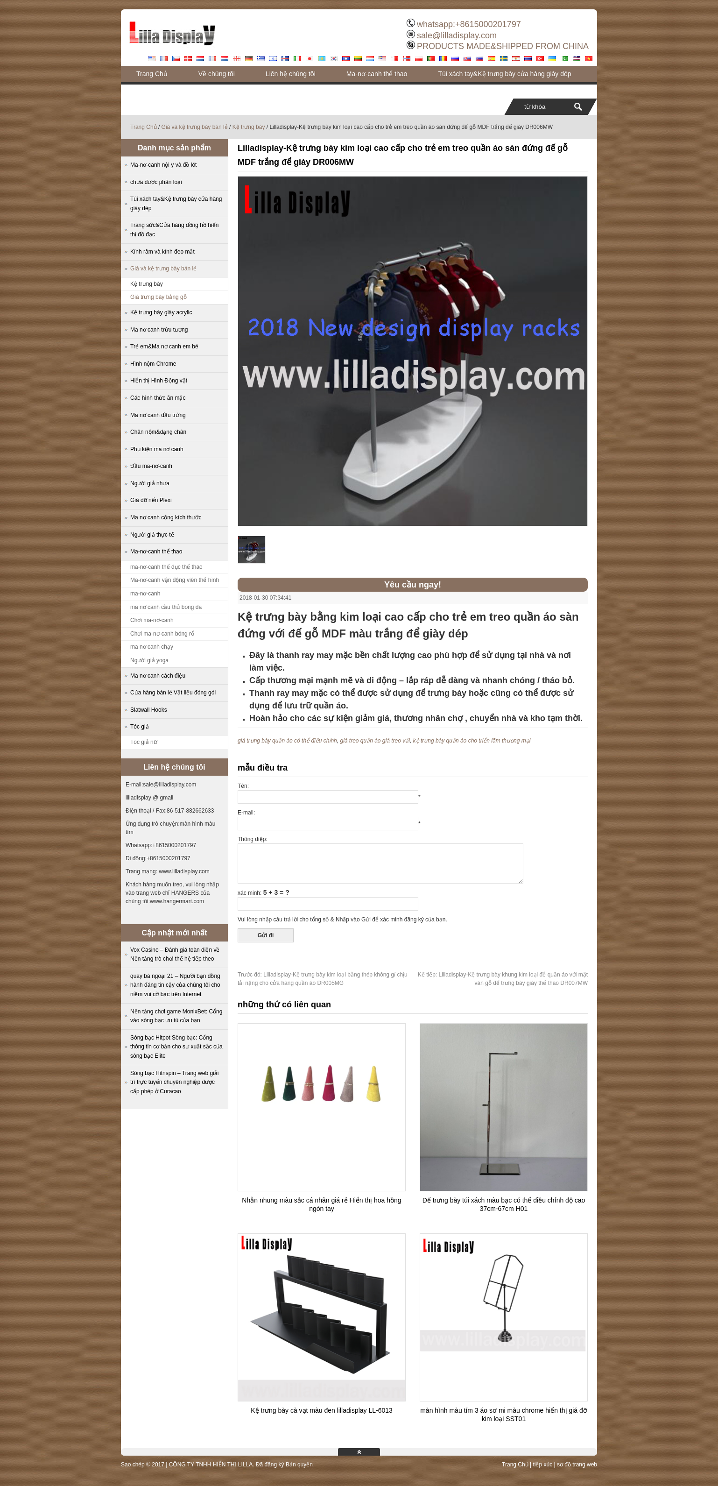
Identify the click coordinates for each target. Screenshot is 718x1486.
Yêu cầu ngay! (412, 584)
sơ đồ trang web (577, 1464)
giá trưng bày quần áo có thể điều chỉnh (287, 740)
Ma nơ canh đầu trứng (158, 415)
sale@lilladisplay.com (457, 35)
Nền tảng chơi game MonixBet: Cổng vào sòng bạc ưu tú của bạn (176, 1016)
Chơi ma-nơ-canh (152, 620)
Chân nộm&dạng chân (158, 432)
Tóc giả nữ (143, 742)
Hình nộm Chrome (153, 364)
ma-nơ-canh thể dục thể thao (166, 567)
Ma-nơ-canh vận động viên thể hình (174, 580)
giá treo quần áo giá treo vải (374, 740)
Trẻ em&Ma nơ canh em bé (164, 346)
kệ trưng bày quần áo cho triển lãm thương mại (472, 740)
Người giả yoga (149, 660)
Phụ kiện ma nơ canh (156, 449)
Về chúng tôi (216, 74)
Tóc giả (139, 726)
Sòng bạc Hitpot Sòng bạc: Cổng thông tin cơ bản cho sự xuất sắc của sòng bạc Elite (176, 1046)
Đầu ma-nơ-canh (151, 466)
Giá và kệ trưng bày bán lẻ (195, 127)
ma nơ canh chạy (151, 647)
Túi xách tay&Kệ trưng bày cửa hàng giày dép (504, 74)
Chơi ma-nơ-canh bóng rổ (162, 633)
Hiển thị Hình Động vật (158, 380)
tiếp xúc (542, 1464)
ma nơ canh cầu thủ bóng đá (166, 607)
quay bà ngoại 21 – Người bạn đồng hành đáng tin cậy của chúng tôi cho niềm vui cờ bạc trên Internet (175, 985)
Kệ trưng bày (248, 127)
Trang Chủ (152, 74)
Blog (142, 90)
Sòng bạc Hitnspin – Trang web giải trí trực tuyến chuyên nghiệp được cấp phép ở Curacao (174, 1082)
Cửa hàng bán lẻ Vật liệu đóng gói (173, 692)
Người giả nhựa (149, 483)
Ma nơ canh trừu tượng (159, 329)
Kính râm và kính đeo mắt (162, 251)
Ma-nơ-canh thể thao (377, 74)
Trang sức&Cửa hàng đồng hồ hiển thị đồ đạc (174, 230)
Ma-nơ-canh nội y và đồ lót (163, 165)
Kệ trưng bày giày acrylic (161, 312)
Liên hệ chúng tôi (291, 74)
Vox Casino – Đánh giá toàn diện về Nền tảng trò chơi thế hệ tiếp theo (174, 954)
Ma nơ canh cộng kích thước (165, 517)
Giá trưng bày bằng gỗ (158, 297)
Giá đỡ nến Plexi (151, 500)
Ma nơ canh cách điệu (157, 675)
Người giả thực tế (152, 534)
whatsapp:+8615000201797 (469, 24)
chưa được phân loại (156, 182)
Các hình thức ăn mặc (157, 398)
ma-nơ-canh (145, 593)
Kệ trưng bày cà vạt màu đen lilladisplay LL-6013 (322, 1410)
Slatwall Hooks (148, 710)
